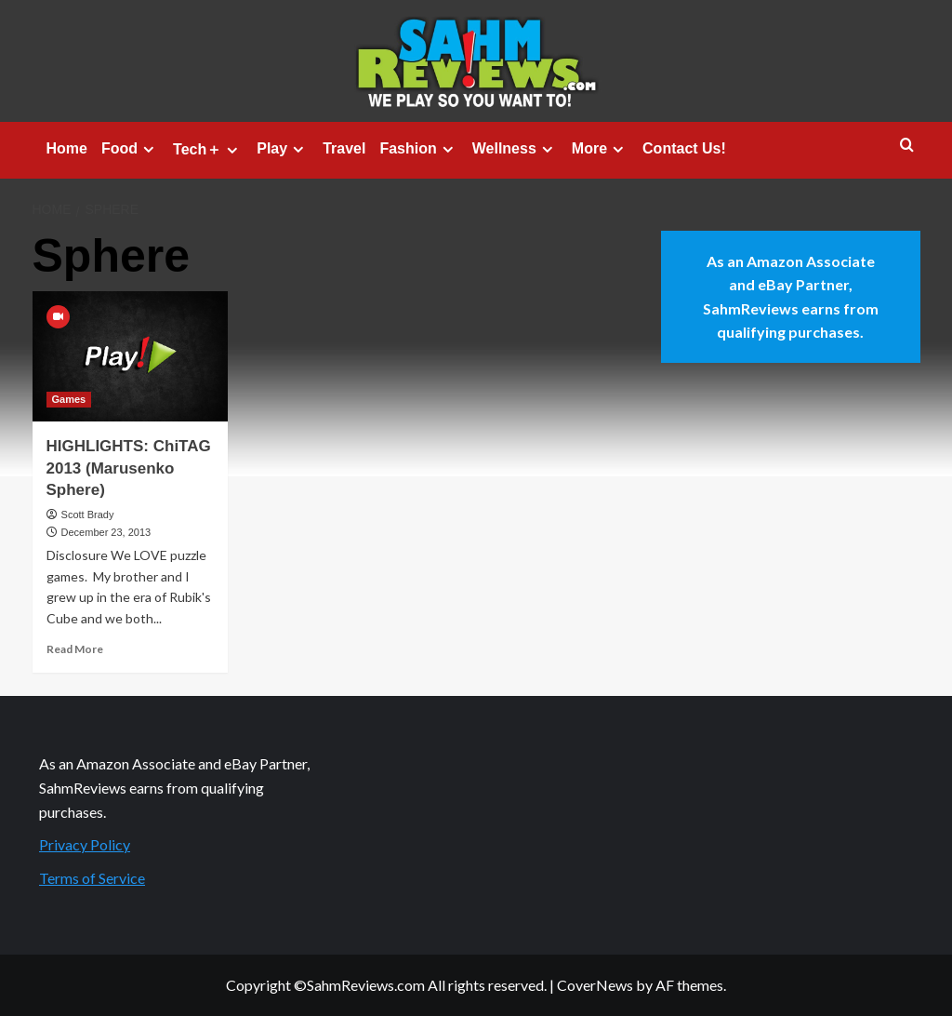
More (600, 148)
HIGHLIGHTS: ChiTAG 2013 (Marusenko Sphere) (128, 468)
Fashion (418, 148)
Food (130, 148)
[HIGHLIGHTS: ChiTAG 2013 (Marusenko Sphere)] (130, 356)
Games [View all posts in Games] (69, 399)
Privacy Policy (84, 844)
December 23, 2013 (106, 532)
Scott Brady (87, 514)
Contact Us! (684, 148)
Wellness (515, 148)
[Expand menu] (148, 149)
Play (283, 148)
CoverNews (595, 985)
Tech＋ (208, 149)
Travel (344, 148)
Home (66, 148)
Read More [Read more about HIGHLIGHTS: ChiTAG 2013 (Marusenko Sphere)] (74, 649)
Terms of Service (92, 878)
